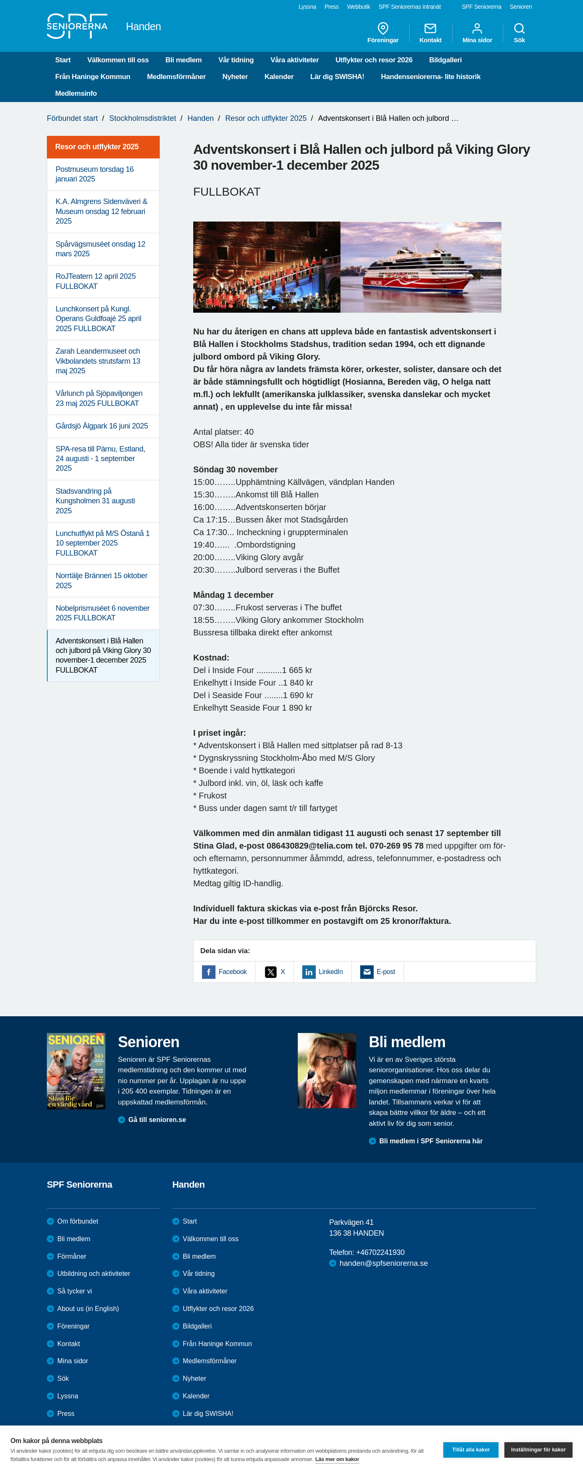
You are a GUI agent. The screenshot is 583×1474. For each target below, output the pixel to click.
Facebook (233, 971)
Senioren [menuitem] (521, 6)
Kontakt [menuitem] (430, 32)
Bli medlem (184, 60)
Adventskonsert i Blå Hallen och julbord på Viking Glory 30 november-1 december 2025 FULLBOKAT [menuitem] (103, 655)
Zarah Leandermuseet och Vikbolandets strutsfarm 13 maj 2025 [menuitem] (98, 361)
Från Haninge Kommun (92, 77)
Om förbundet (77, 1221)
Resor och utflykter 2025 (266, 118)
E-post (386, 971)
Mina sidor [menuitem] (477, 32)
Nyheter (235, 77)
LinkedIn (331, 971)
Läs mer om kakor (337, 1459)
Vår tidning (235, 60)
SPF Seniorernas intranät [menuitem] (409, 6)
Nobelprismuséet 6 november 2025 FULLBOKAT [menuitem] (103, 613)
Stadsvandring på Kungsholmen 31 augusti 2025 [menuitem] (95, 501)
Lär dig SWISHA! (337, 77)
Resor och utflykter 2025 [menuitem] (96, 147)
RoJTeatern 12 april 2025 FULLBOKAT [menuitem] (96, 281)
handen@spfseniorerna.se (384, 1263)
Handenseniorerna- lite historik (431, 77)
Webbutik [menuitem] (358, 6)
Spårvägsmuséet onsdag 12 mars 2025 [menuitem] (101, 249)
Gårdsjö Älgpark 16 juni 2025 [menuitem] (102, 426)
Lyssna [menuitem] (307, 6)
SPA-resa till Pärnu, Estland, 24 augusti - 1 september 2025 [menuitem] (100, 459)
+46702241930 (380, 1252)
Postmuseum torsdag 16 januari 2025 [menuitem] (95, 174)
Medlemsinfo (76, 93)
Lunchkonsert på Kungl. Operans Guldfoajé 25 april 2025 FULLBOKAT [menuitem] (98, 319)
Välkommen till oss (118, 60)
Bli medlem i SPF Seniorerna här (431, 1141)
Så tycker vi (74, 1291)
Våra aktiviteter (295, 60)
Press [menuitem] (332, 6)
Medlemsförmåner (176, 77)
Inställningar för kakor (538, 1450)
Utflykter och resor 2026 (373, 60)
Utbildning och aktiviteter (93, 1273)
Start (63, 60)
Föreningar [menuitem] (383, 32)
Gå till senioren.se (157, 1119)
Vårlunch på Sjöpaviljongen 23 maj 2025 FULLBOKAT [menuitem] (99, 398)
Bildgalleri (445, 60)
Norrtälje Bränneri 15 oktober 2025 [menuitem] (102, 580)
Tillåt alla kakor (471, 1450)
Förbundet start (72, 118)
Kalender (279, 77)
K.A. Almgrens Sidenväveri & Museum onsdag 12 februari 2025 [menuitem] (101, 211)
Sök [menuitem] (519, 32)
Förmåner (71, 1256)
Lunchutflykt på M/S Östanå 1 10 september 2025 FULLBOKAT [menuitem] (103, 543)
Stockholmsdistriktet (142, 118)
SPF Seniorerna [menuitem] (481, 6)
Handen (200, 118)
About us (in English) (88, 1308)
